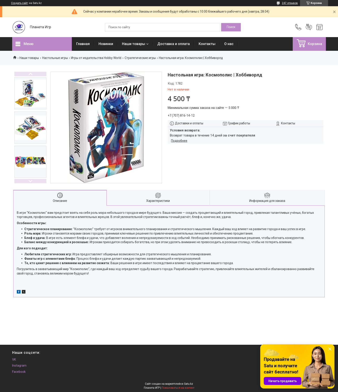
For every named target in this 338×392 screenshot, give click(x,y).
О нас (229, 44)
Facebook (19, 371)
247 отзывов (290, 3)
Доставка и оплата (173, 44)
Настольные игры (55, 58)
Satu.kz (188, 383)
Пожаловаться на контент (178, 387)
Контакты (207, 44)
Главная (83, 44)
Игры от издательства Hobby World (96, 58)
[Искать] (231, 27)
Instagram (19, 365)
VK (14, 359)
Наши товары (133, 44)
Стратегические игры (140, 58)
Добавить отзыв (309, 27)
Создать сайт (19, 3)
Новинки (106, 44)
